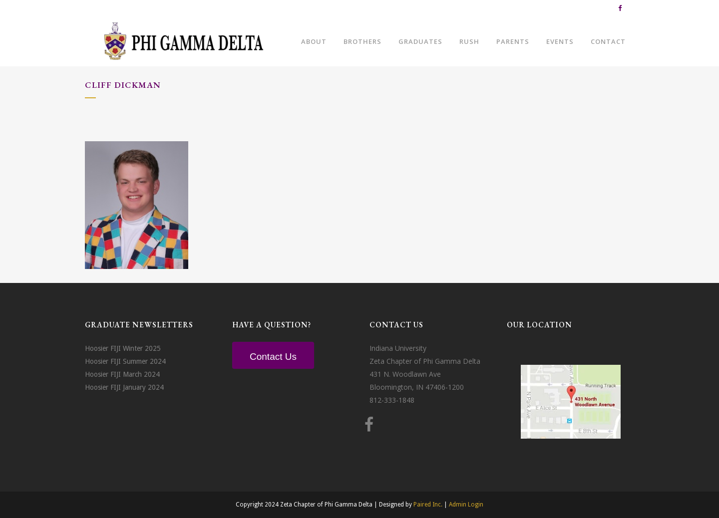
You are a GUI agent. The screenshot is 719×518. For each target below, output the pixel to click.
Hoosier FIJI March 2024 (122, 374)
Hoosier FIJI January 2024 (124, 387)
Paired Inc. (427, 504)
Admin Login (466, 504)
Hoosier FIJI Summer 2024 (125, 361)
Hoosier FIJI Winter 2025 (123, 348)
